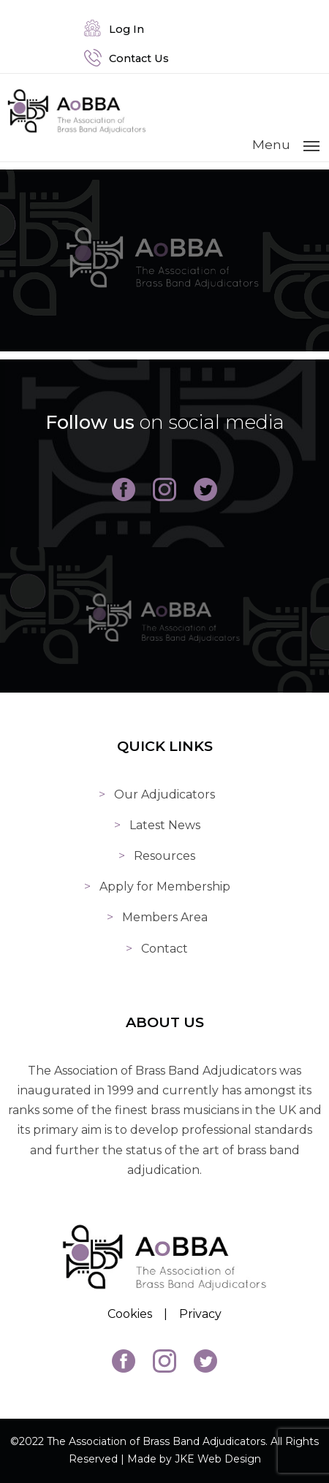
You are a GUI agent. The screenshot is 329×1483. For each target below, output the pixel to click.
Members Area (165, 917)
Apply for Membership (164, 886)
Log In (114, 29)
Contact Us (126, 58)
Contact (164, 949)
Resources (164, 856)
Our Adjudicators (164, 794)
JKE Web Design (218, 1458)
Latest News (164, 825)
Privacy (200, 1314)
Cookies (129, 1314)
